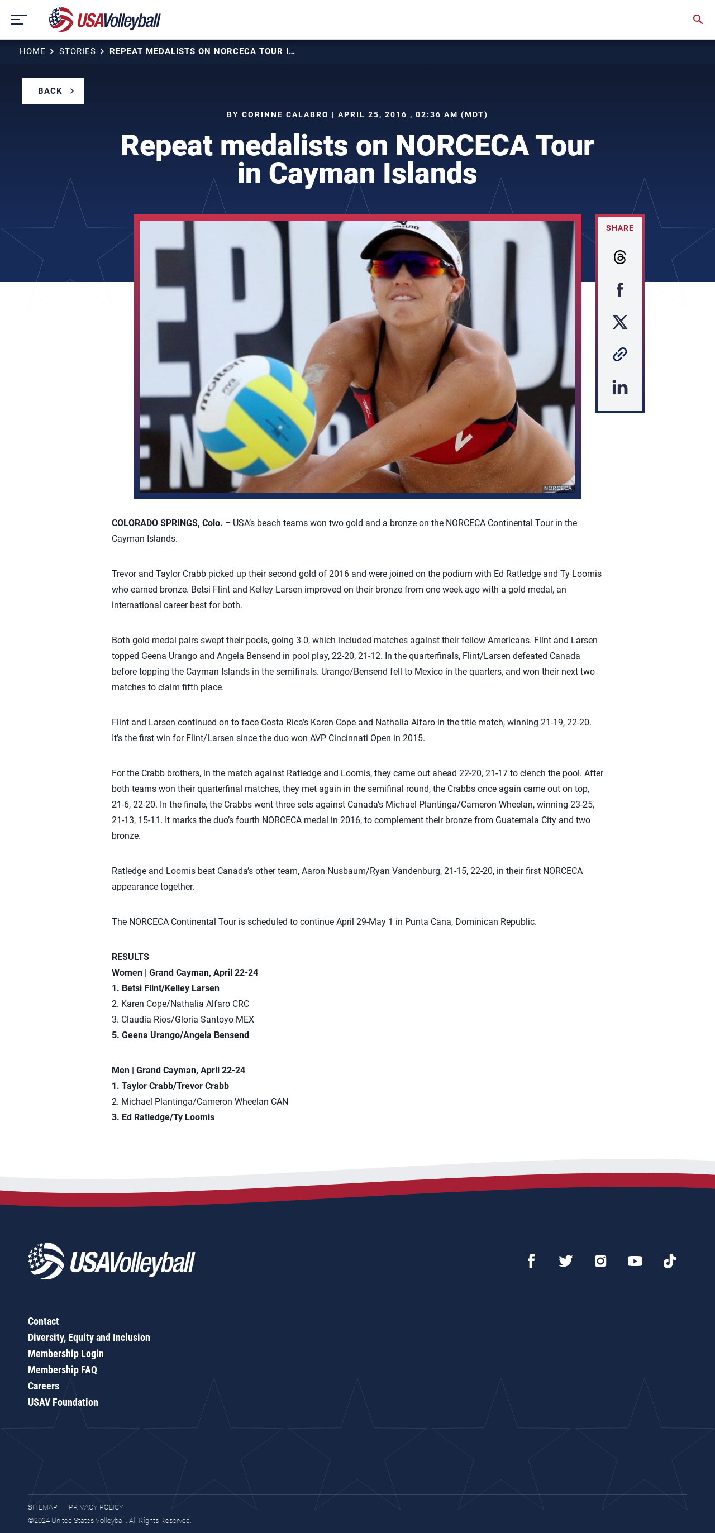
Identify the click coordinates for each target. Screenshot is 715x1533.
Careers (43, 1386)
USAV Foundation (63, 1402)
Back (50, 91)
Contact (43, 1321)
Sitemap (43, 1507)
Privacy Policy (96, 1507)
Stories (77, 51)
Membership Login (66, 1353)
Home (33, 51)
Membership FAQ (62, 1370)
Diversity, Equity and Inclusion (89, 1337)
